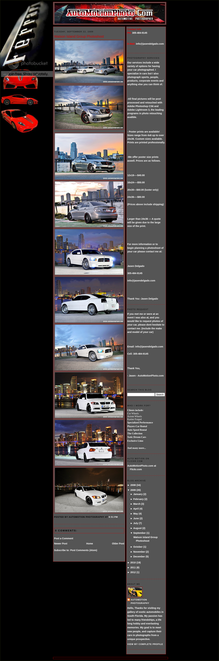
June (136, 518)
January (138, 494)
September (139, 533)
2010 (133, 562)
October (138, 546)
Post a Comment (63, 538)
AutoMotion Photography (140, 601)
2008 (133, 485)
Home (89, 543)
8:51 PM (113, 517)
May (135, 513)
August (137, 528)
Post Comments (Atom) (83, 550)
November (139, 551)
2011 (133, 567)
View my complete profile (145, 644)
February (138, 499)
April (136, 508)
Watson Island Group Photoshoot (79, 36)
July (135, 523)
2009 (133, 490)
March (136, 504)
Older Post (118, 543)
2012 (133, 572)
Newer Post (60, 543)
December (139, 556)
